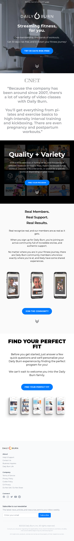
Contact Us (7, 460)
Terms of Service (9, 476)
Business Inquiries (9, 463)
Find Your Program (37, 183)
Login (47, 2)
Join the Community (37, 311)
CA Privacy (7, 485)
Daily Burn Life (8, 466)
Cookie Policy (8, 482)
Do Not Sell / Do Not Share (13, 488)
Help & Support (8, 457)
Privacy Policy (8, 479)
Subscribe (44, 515)
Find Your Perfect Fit (37, 387)
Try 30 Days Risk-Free (37, 51)
